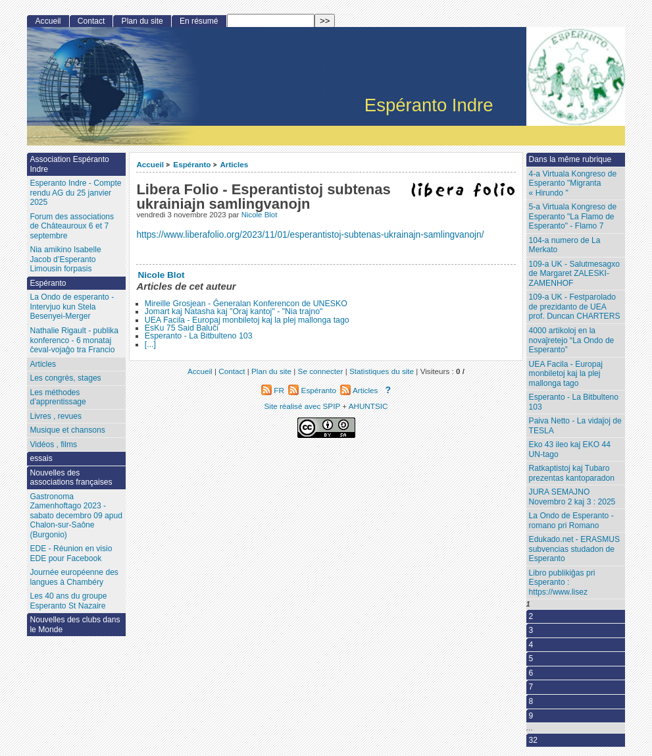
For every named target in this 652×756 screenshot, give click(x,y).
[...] (150, 344)
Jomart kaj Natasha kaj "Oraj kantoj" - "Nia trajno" (234, 311)
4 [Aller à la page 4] (531, 644)
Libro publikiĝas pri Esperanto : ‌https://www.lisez (562, 582)
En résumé (199, 21)
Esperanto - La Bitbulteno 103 (199, 335)
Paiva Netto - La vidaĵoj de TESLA (575, 425)
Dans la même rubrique (570, 159)
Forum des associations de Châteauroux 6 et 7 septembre (72, 226)
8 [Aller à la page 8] (531, 701)
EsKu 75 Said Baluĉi (181, 328)
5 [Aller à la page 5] (531, 658)
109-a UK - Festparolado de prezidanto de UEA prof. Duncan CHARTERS (574, 306)
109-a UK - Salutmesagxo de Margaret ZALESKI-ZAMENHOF (574, 273)
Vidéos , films (53, 444)
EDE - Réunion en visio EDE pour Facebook (71, 553)
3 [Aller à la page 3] (531, 630)
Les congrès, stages (65, 378)
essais (41, 458)
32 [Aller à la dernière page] (533, 740)
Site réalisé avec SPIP (303, 406)
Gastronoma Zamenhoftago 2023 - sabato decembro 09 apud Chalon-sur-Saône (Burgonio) (76, 515)
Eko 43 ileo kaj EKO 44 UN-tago (570, 449)
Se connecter (320, 371)
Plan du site (142, 21)
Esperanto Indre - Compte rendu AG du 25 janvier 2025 (75, 192)
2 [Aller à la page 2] (531, 616)
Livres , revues (56, 416)
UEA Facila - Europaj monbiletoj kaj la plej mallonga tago (247, 320)
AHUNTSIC (368, 406)
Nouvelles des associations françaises (71, 477)
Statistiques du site (381, 371)
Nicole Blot (259, 215)
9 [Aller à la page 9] (531, 715)
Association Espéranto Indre (69, 164)
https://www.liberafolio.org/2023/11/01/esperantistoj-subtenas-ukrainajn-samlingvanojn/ (310, 235)
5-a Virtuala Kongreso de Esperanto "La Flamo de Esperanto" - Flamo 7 (573, 216)
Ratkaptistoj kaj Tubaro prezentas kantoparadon (571, 473)
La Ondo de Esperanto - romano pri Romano (571, 520)
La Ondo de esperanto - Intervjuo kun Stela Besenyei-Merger (72, 306)
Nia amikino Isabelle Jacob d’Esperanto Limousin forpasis (65, 259)
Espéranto (192, 164)
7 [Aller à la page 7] (531, 686)
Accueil (150, 164)
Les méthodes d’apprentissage (58, 397)
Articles (234, 164)
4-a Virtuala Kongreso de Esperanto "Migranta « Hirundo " (573, 183)
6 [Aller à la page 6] (531, 673)
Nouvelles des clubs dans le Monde (75, 624)
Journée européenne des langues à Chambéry (74, 577)
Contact (91, 21)
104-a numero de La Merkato (565, 245)
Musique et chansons (67, 430)
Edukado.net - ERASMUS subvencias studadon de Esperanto (574, 549)
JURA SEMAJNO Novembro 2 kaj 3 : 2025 (572, 496)
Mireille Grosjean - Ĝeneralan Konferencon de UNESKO (246, 303)
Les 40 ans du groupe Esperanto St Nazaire (68, 600)
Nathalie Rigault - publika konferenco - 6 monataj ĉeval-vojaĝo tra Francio (74, 340)
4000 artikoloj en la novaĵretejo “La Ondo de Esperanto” (571, 340)
